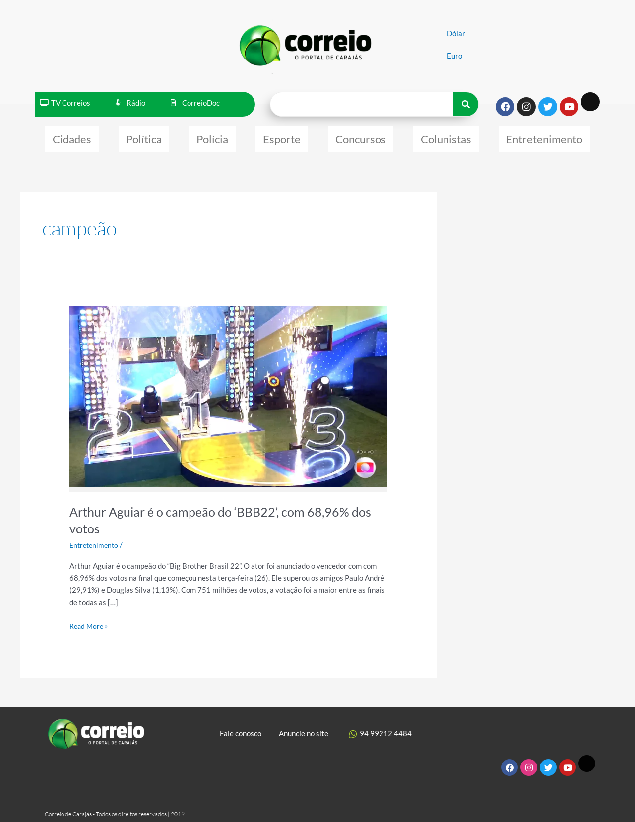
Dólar (456, 33)
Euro (454, 55)
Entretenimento (544, 136)
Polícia (212, 136)
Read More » (90, 620)
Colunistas (446, 136)
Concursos (360, 136)
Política (144, 136)
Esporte (282, 136)
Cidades (72, 136)
